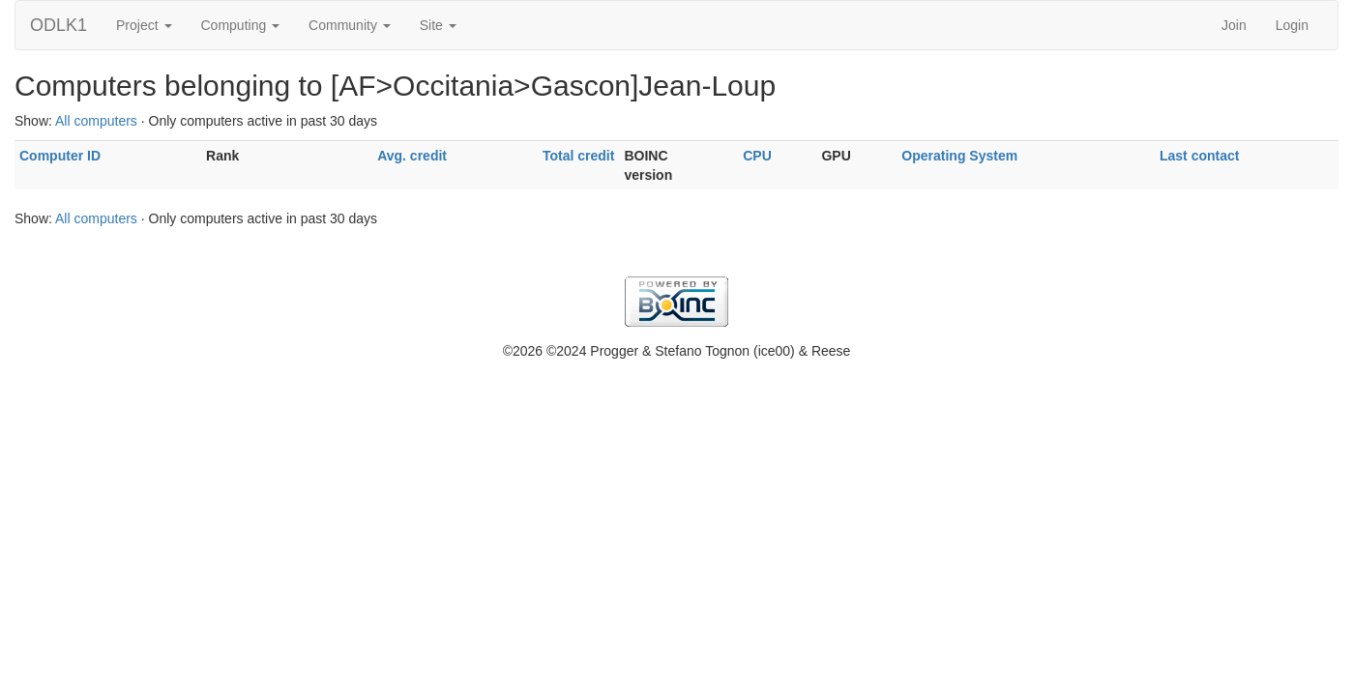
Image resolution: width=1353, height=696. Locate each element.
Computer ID (60, 155)
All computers (96, 121)
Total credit (578, 155)
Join (1234, 25)
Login (1292, 25)
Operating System (959, 155)
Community (350, 25)
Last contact (1199, 155)
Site (438, 25)
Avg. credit (412, 155)
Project (143, 25)
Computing (240, 25)
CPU (757, 155)
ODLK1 (58, 25)
